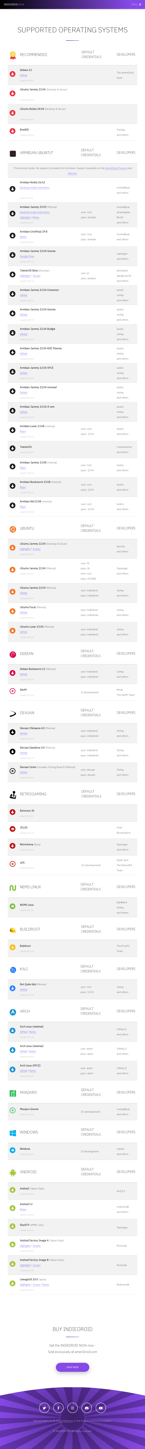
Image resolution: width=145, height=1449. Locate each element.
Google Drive (27, 256)
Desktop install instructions (34, 187)
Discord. (72, 173)
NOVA (14, 4)
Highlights (25, 217)
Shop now (72, 1367)
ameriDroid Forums (116, 168)
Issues (36, 275)
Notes (36, 217)
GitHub (23, 75)
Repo (23, 431)
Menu (134, 4)
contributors (66, 1420)
